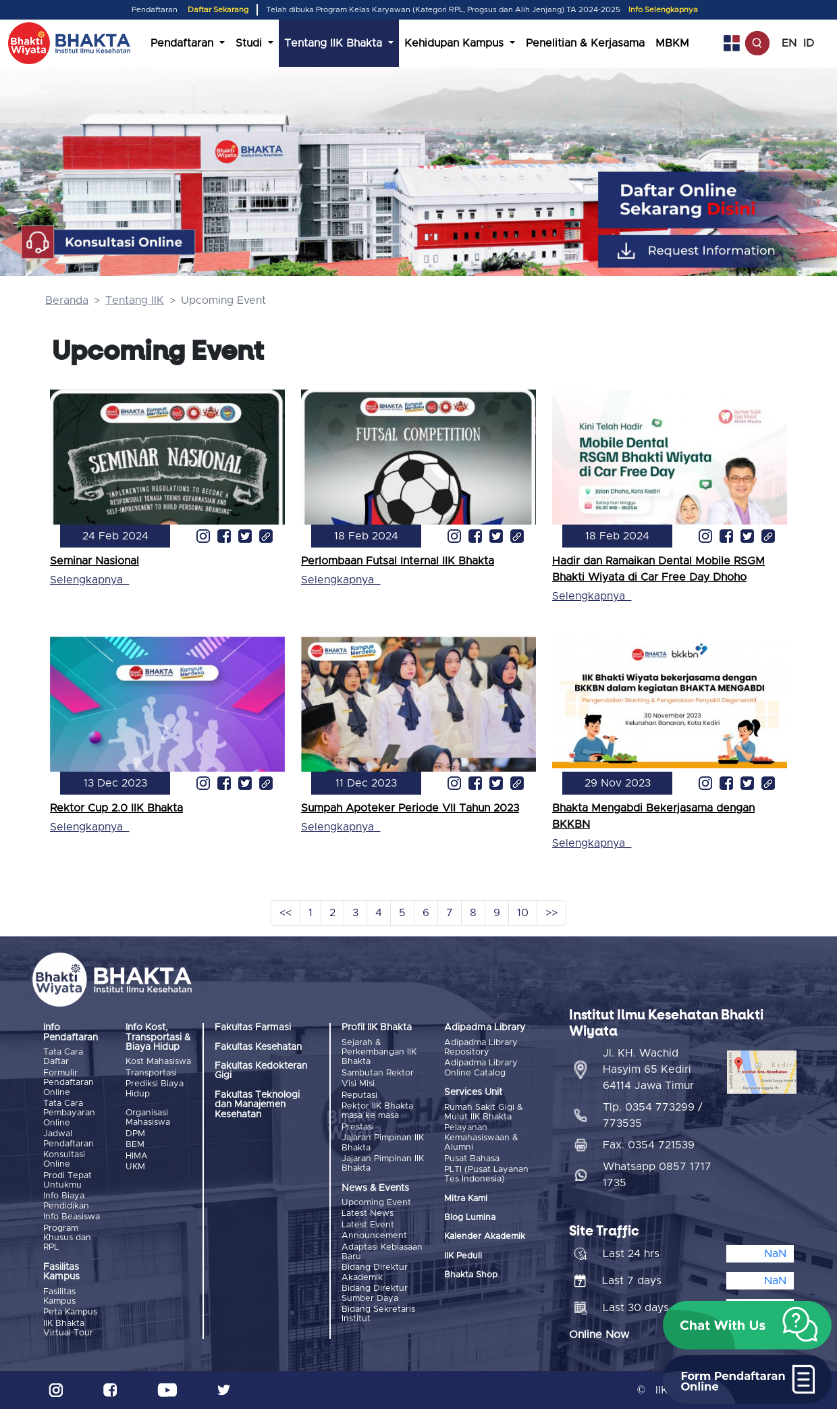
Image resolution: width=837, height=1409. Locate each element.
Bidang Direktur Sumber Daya (375, 1293)
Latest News (368, 1213)
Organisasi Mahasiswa (148, 1118)
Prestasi (358, 1127)
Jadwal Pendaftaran (68, 1138)
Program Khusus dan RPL (67, 1238)
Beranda (66, 300)
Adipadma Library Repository (481, 1047)
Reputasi (359, 1095)
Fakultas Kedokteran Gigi (261, 1070)
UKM (135, 1167)
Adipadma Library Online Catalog (481, 1068)
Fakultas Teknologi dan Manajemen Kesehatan (257, 1104)
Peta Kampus (70, 1312)
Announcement (374, 1235)
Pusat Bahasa (472, 1158)
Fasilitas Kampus (59, 1296)
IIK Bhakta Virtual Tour (68, 1328)
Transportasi (151, 1073)
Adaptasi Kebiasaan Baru (382, 1252)
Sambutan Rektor (378, 1073)
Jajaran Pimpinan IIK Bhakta (383, 1143)
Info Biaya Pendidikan (66, 1201)
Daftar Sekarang (218, 10)
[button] (747, 1325)
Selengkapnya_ (89, 580)
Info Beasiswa (71, 1217)
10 (523, 912)
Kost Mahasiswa (158, 1061)
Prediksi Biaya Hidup (155, 1089)
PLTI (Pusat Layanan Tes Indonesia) (486, 1174)
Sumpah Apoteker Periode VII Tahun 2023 (410, 808)
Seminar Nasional (94, 561)
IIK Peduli (463, 1256)
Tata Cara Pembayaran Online (69, 1113)
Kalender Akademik (484, 1236)
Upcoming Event (376, 1202)
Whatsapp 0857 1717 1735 (657, 1174)
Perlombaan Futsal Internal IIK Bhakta (397, 561)
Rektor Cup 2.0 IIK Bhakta (116, 808)
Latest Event (368, 1225)
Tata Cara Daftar (63, 1057)
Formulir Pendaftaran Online (68, 1083)
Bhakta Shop (470, 1275)
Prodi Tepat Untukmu (67, 1180)
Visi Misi (358, 1084)
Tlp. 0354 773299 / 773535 (653, 1115)
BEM (135, 1144)
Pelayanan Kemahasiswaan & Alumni (481, 1137)
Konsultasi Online (64, 1159)
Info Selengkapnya (663, 10)
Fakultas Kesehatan (258, 1047)
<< (285, 912)
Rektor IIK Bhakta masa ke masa (377, 1111)
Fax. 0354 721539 (649, 1145)
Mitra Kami (465, 1198)
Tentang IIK (134, 300)
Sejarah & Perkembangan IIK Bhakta (379, 1052)
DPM (135, 1133)
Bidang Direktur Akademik (375, 1272)
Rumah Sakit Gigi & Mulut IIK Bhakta (483, 1112)
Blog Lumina (469, 1217)
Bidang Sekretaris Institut (378, 1314)
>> (551, 912)
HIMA (137, 1156)
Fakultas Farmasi (253, 1027)
